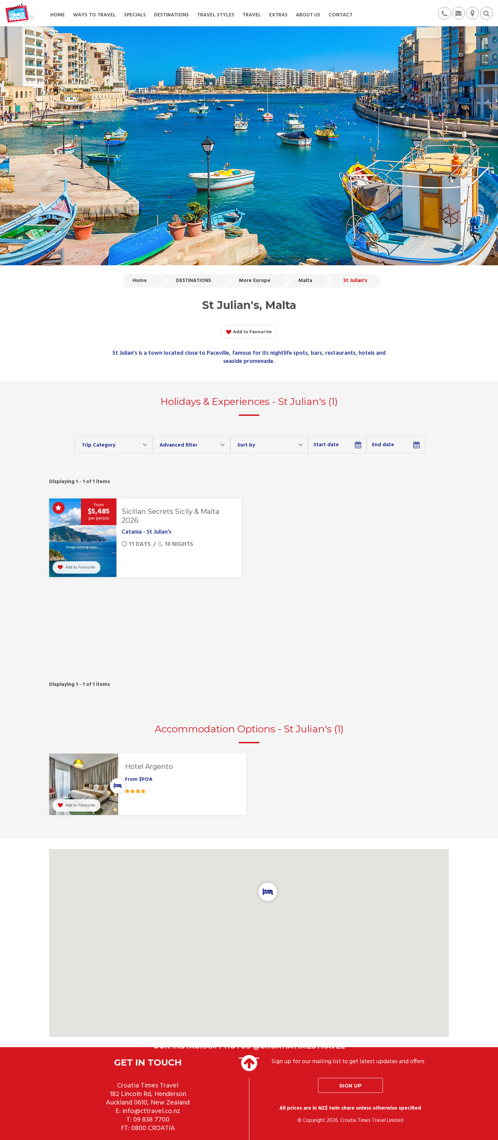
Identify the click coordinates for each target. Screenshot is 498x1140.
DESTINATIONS (193, 281)
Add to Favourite (249, 332)
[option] (147, 786)
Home (140, 281)
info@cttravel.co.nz (151, 1111)
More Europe (255, 281)
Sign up (350, 1085)
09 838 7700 (151, 1119)
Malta (305, 281)
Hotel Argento (149, 766)
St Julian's (355, 281)
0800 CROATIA (153, 1128)
